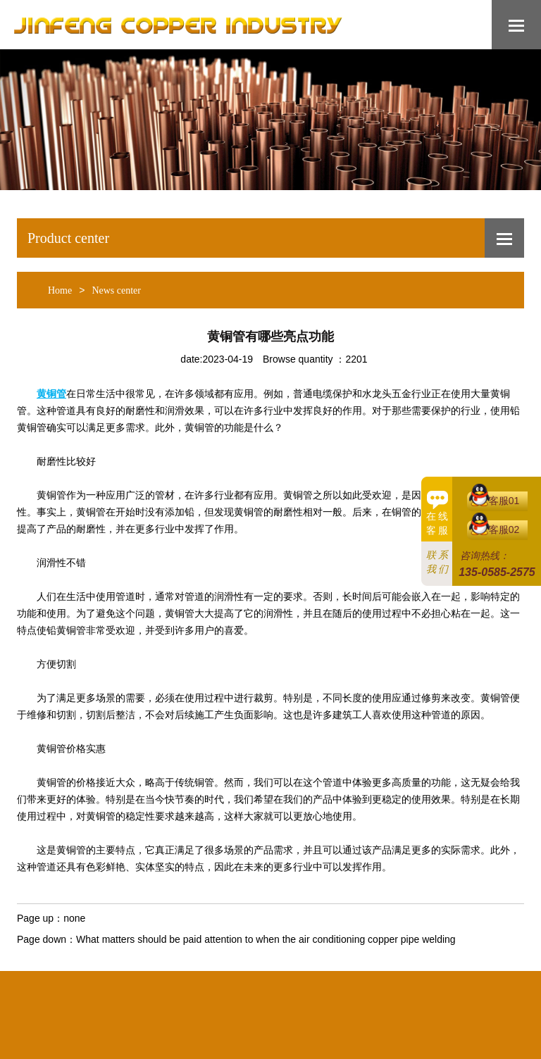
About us (121, 970)
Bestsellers (182, 970)
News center (116, 290)
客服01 (504, 500)
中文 (472, 970)
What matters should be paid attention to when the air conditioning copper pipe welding (266, 939)
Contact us (422, 970)
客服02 (504, 529)
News (291, 970)
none (74, 918)
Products (242, 970)
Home (60, 290)
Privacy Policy (350, 970)
